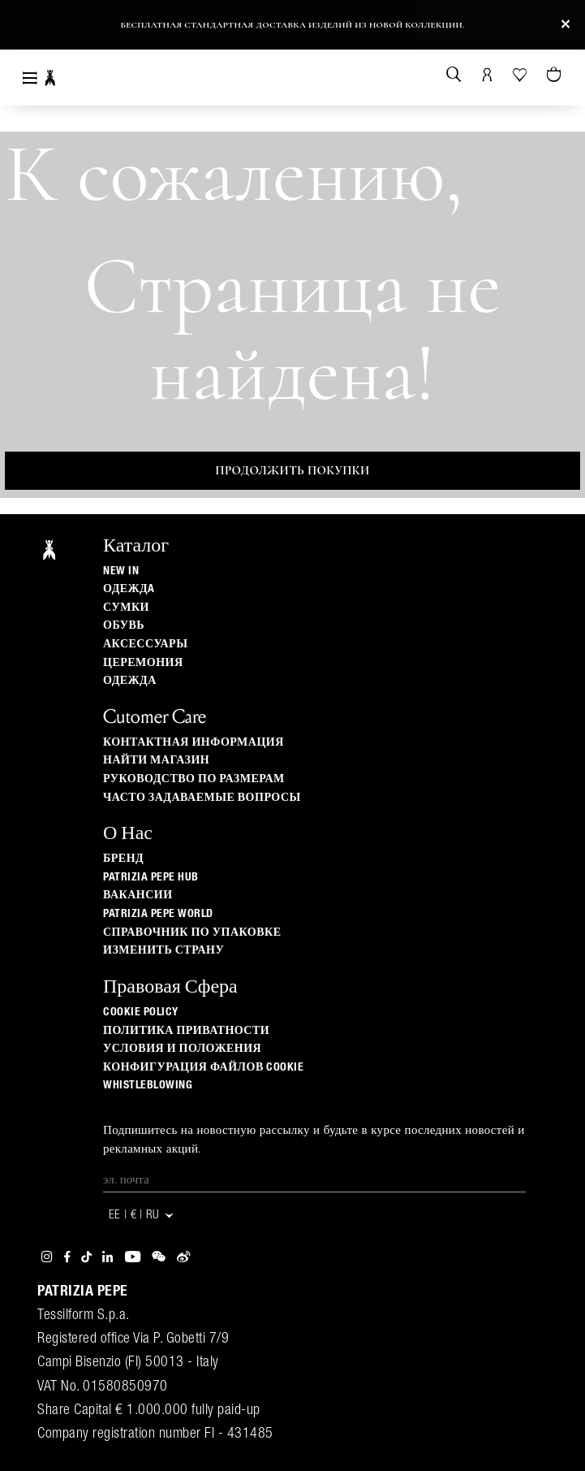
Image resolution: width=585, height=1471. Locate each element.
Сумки (126, 607)
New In (121, 571)
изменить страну (163, 950)
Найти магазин (156, 760)
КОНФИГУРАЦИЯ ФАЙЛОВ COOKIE (203, 1067)
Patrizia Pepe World (158, 913)
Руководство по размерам (194, 779)
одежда (130, 680)
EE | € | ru (142, 1215)
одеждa (129, 589)
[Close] (565, 25)
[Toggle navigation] (30, 77)
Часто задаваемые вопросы (202, 797)
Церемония (143, 662)
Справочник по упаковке (192, 932)
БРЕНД (123, 858)
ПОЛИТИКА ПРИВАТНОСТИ (186, 1030)
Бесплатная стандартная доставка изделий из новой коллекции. (292, 24)
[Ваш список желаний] (521, 73)
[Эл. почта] (314, 1179)
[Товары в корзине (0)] (555, 75)
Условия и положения (182, 1048)
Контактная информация (193, 742)
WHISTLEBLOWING (147, 1085)
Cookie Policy (141, 1012)
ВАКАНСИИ (138, 895)
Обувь (123, 625)
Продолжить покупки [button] (292, 470)
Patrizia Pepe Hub (151, 877)
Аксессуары (145, 644)
